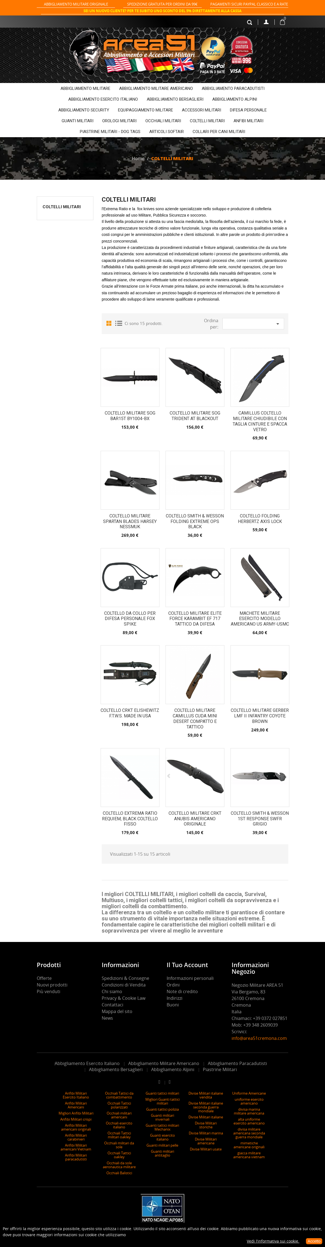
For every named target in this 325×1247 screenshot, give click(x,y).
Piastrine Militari (220, 1069)
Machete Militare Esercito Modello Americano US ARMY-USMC (260, 619)
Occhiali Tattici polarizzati (119, 1105)
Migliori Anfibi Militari (76, 1113)
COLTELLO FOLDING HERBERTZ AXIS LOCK (260, 518)
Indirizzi (174, 998)
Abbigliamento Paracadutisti (237, 1063)
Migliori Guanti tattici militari (162, 1101)
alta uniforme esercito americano (249, 1121)
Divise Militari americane (206, 1141)
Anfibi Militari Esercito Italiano (76, 1095)
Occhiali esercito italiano (119, 1125)
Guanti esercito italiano (162, 1137)
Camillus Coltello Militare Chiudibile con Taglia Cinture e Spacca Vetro (260, 421)
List (118, 323)
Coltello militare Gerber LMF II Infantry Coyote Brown (260, 716)
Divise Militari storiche (206, 1125)
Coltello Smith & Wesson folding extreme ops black (195, 521)
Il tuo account (187, 964)
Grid (110, 323)
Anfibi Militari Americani (76, 1105)
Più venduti (48, 991)
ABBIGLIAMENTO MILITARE (85, 88)
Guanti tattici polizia (162, 1109)
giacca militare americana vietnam (249, 1154)
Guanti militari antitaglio (162, 1153)
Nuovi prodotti (52, 985)
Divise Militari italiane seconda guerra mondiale (205, 1107)
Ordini (173, 985)
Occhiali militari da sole (119, 1145)
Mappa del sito (117, 1011)
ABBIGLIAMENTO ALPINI (234, 99)
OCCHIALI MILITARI (163, 120)
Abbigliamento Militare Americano (163, 1063)
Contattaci (112, 1005)
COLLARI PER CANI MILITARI (219, 131)
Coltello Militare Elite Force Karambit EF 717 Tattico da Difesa (195, 619)
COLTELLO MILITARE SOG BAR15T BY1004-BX (130, 415)
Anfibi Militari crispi (75, 1119)
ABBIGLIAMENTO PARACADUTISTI (233, 88)
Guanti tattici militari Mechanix (162, 1127)
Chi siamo (112, 991)
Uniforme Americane (249, 1093)
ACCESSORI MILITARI (201, 110)
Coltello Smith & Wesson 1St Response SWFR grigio (260, 819)
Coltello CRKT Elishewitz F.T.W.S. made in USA (130, 713)
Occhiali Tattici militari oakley (119, 1135)
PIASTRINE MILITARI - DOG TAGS (110, 131)
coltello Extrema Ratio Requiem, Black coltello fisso (130, 819)
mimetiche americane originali (249, 1145)
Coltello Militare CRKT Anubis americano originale (195, 819)
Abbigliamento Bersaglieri (116, 1069)
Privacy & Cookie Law (123, 998)
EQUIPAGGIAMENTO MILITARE (145, 110)
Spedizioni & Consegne (125, 978)
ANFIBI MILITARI (248, 120)
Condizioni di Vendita (124, 985)
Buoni (173, 1005)
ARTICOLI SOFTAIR (166, 131)
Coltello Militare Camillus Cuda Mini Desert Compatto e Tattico (195, 718)
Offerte (44, 978)
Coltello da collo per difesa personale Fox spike (130, 619)
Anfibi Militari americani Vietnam (76, 1147)
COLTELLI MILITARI (207, 120)
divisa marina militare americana (249, 1111)
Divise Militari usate (206, 1149)
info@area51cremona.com (259, 1038)
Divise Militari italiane (205, 1117)
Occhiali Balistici (119, 1172)
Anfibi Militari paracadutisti (76, 1157)
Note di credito (182, 991)
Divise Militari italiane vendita (205, 1095)
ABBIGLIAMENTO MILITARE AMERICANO (156, 88)
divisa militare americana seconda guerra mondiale (249, 1133)
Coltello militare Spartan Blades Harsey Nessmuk (130, 521)
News (107, 1018)
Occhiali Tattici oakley (119, 1154)
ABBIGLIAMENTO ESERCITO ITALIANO (103, 99)
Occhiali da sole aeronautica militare (119, 1164)
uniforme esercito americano (249, 1101)
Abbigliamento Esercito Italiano (87, 1063)
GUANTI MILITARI (77, 120)
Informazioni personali (190, 978)
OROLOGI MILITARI (119, 120)
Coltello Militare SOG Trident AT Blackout (195, 415)
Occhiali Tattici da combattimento (119, 1095)
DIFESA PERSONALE (248, 110)
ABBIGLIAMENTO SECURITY (83, 110)
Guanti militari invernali (162, 1117)
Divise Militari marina (206, 1133)
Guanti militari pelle (162, 1145)
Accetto (314, 1241)
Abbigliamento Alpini (172, 1069)
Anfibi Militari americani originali (76, 1127)
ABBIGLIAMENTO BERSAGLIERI (175, 99)
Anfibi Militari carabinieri (76, 1137)
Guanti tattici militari (162, 1093)
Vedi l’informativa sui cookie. (273, 1241)
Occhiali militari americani (119, 1115)
